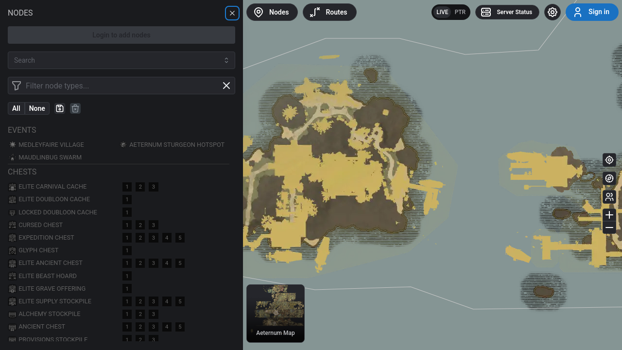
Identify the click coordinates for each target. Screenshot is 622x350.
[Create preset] (59, 108)
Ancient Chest (36, 327)
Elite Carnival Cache (47, 187)
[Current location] (609, 160)
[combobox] (121, 60)
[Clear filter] (226, 85)
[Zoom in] (609, 215)
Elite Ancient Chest (45, 263)
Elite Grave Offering (47, 288)
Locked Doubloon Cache (52, 212)
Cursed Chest (35, 224)
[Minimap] (609, 178)
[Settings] (552, 12)
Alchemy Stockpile (44, 314)
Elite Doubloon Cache (49, 199)
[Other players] (609, 197)
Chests (22, 171)
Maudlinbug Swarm (45, 157)
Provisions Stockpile (47, 339)
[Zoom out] (609, 227)
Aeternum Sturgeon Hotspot (172, 144)
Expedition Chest (41, 237)
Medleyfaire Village (46, 144)
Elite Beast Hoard (42, 275)
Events (22, 130)
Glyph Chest (33, 250)
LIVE (442, 12)
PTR (460, 12)
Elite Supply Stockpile (49, 301)
